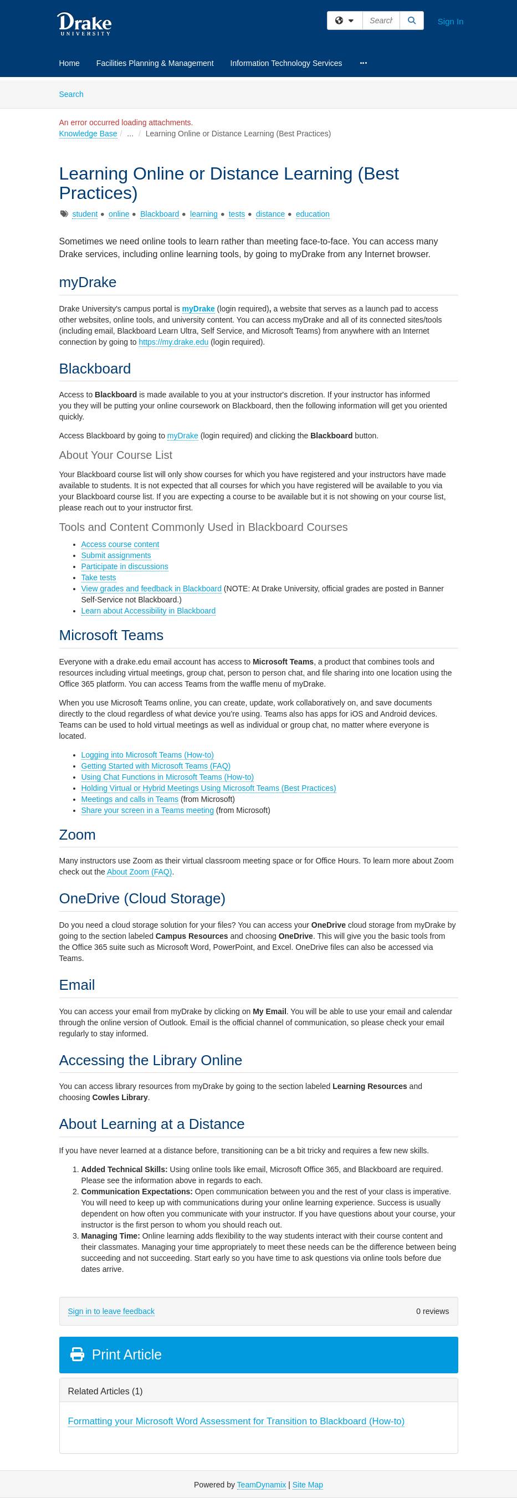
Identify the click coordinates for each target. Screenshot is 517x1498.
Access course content (120, 544)
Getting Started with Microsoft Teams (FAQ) (156, 765)
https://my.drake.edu (174, 342)
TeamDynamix (261, 1484)
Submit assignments (116, 555)
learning (204, 213)
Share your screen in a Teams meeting (147, 810)
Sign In (451, 21)
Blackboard (159, 213)
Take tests (98, 577)
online (119, 213)
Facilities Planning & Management (155, 63)
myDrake (198, 308)
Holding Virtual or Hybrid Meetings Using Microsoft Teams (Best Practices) (208, 788)
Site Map (308, 1484)
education (313, 213)
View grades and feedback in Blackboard (151, 588)
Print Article (115, 1354)
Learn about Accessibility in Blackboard (148, 610)
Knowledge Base (88, 133)
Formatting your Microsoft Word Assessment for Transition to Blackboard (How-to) (236, 1421)
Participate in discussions (124, 566)
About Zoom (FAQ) (139, 871)
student (85, 213)
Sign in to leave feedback (111, 1311)
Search (75, 93)
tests (237, 213)
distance (270, 213)
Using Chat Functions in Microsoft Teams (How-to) (167, 777)
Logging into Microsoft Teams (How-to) (147, 754)
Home (69, 63)
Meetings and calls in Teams (130, 799)
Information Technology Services (286, 63)
